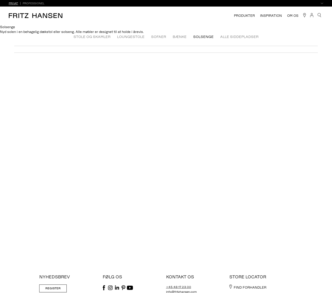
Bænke (180, 37)
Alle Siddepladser (239, 37)
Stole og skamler (92, 37)
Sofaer (158, 37)
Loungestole (131, 37)
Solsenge (203, 37)
